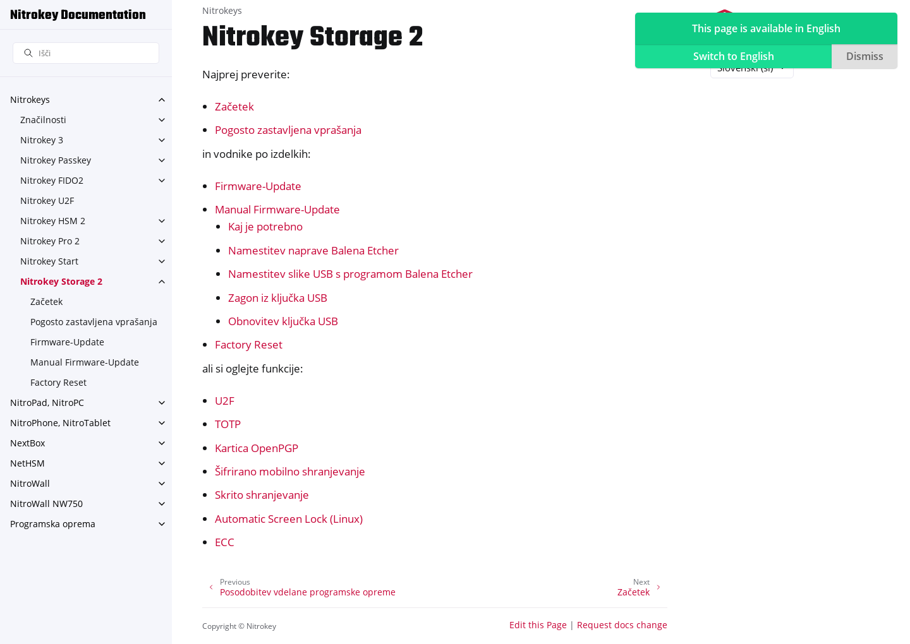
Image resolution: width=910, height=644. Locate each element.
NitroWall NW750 (46, 504)
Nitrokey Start (49, 261)
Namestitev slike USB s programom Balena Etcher (350, 273)
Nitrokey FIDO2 (51, 180)
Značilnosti (43, 120)
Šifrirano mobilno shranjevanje (290, 471)
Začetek (46, 301)
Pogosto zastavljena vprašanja (93, 322)
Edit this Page (538, 625)
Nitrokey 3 (41, 140)
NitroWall (30, 483)
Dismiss (864, 56)
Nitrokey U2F (47, 200)
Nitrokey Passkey (55, 160)
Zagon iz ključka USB (277, 297)
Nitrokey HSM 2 (52, 221)
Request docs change (622, 625)
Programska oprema (52, 524)
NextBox (27, 443)
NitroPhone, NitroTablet (60, 423)
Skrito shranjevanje (262, 494)
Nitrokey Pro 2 (50, 241)
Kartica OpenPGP (256, 448)
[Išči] (86, 53)
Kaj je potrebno (265, 226)
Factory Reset (58, 382)
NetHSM (27, 463)
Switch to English (733, 56)
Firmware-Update (67, 342)
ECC (224, 542)
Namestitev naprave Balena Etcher (313, 250)
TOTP (228, 424)
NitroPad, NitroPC (47, 402)
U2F (224, 400)
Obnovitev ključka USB (283, 321)
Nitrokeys (30, 99)
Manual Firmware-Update (84, 362)
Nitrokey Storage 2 (61, 281)
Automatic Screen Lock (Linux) (289, 518)
